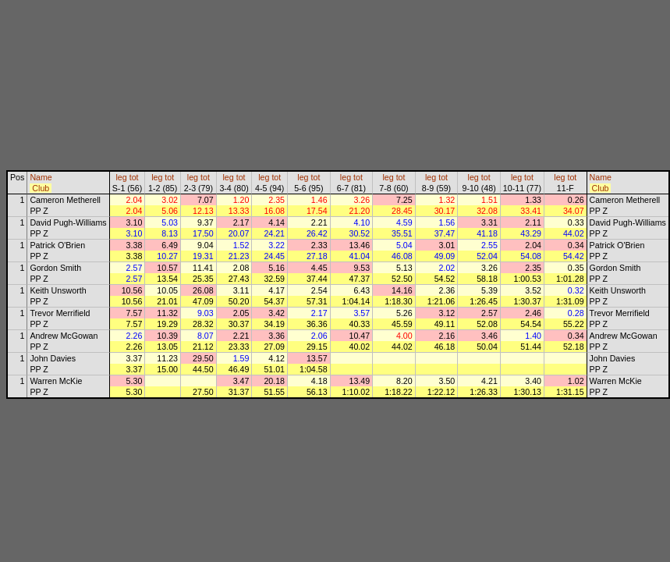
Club (40, 188)
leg (120, 177)
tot (134, 177)
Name (40, 177)
